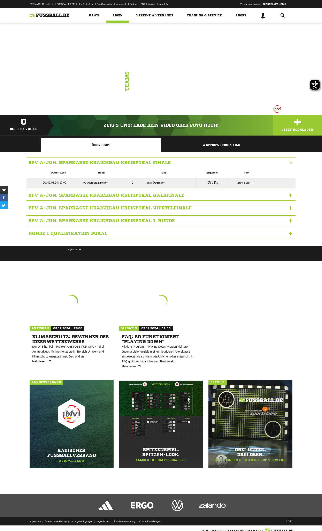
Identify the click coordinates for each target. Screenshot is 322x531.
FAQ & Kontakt (147, 4)
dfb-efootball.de (85, 4)
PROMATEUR (37, 4)
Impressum (35, 521)
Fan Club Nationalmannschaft (111, 4)
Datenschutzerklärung (56, 521)
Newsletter (164, 4)
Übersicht (101, 145)
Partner (133, 4)
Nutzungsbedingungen (81, 521)
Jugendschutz (103, 521)
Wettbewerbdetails (221, 145)
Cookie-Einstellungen (150, 521)
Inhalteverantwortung (124, 521)
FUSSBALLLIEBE (66, 4)
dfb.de (50, 4)
